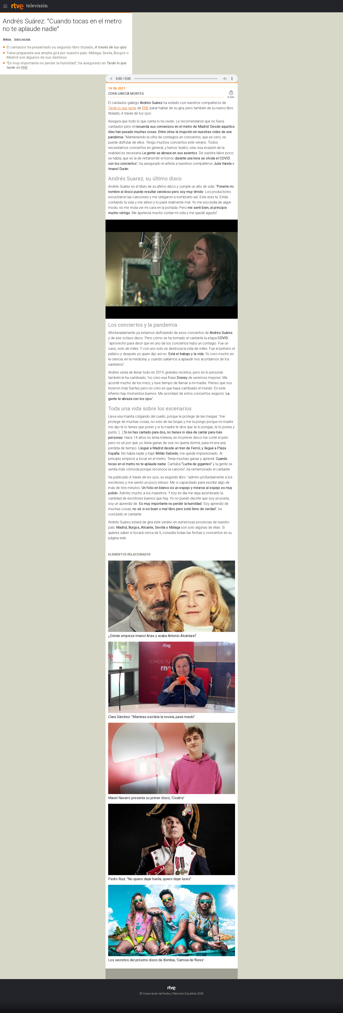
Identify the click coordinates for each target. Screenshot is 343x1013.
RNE (24, 67)
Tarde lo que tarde (122, 108)
